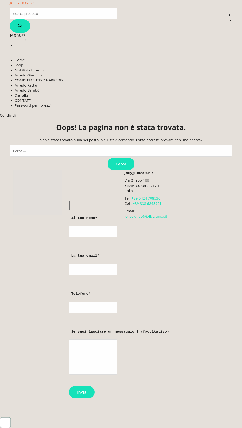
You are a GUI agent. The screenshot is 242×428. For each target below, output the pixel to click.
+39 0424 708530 (145, 198)
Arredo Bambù (27, 90)
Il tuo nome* (93, 231)
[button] (5, 422)
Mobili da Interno (29, 70)
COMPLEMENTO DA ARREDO (39, 80)
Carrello (21, 95)
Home (20, 60)
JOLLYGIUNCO (22, 2)
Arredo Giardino (28, 75)
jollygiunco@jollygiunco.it (146, 216)
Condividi (8, 115)
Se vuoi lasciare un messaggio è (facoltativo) (93, 354)
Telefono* (93, 307)
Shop (19, 65)
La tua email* (93, 269)
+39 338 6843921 (147, 203)
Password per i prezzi (33, 105)
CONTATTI (23, 100)
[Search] (20, 26)
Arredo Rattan (27, 85)
